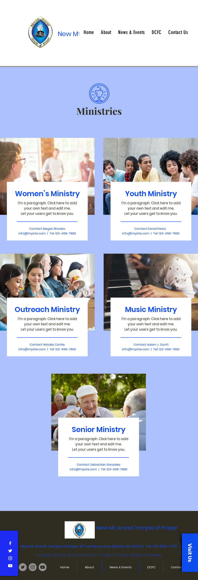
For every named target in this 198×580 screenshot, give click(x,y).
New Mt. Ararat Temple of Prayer (137, 527)
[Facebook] (10, 543)
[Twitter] (10, 550)
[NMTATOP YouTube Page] (42, 567)
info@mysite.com (32, 349)
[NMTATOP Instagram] (33, 567)
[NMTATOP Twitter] (23, 567)
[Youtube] (10, 565)
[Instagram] (10, 558)
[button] (190, 552)
